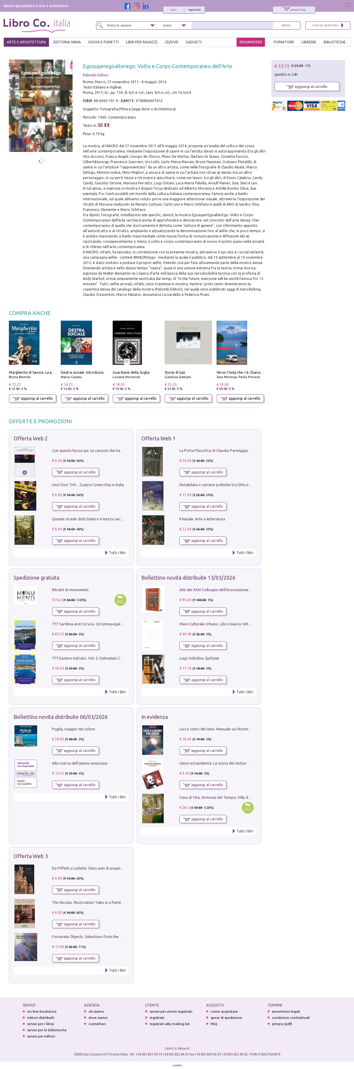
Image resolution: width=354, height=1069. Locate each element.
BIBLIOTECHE (335, 42)
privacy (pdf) (282, 1024)
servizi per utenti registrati (171, 1011)
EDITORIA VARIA (67, 42)
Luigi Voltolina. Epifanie (199, 658)
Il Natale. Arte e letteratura (202, 519)
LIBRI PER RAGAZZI (142, 42)
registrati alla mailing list (170, 1024)
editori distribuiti (40, 1017)
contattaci (97, 1024)
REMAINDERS (251, 42)
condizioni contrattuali (291, 1017)
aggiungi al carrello (33, 398)
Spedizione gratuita (36, 578)
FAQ (214, 1024)
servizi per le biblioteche (47, 1030)
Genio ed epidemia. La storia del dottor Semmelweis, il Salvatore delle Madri (244, 763)
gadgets (194, 42)
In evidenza (154, 717)
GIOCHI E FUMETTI (103, 42)
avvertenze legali (286, 1011)
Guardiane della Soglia (131, 372)
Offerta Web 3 (31, 856)
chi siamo (96, 1011)
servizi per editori (41, 1036)
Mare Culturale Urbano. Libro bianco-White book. (221, 624)
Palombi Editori (96, 75)
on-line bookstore (42, 1011)
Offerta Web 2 (31, 438)
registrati (194, 9)
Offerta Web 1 (158, 438)
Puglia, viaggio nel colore (73, 729)
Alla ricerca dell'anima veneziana (79, 763)
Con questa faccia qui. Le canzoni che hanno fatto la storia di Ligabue (111, 450)
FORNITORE (284, 42)
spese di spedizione (226, 1017)
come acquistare (224, 1011)
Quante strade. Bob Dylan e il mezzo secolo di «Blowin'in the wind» (109, 519)
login (174, 9)
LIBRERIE (308, 42)
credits (177, 1065)
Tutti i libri (117, 553)
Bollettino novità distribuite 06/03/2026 (61, 717)
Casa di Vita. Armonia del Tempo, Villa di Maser (219, 797)
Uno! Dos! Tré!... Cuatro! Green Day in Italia (88, 485)
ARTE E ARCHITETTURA (26, 42)
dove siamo (98, 1017)
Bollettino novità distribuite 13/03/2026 (188, 578)
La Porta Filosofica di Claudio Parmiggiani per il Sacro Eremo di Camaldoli (242, 450)
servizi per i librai (40, 1024)
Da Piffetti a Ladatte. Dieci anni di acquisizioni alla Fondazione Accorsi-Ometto (119, 868)
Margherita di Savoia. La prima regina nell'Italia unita (52, 372)
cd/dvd (171, 42)
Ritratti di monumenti (70, 590)
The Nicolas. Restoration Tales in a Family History (94, 902)
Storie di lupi (175, 372)
